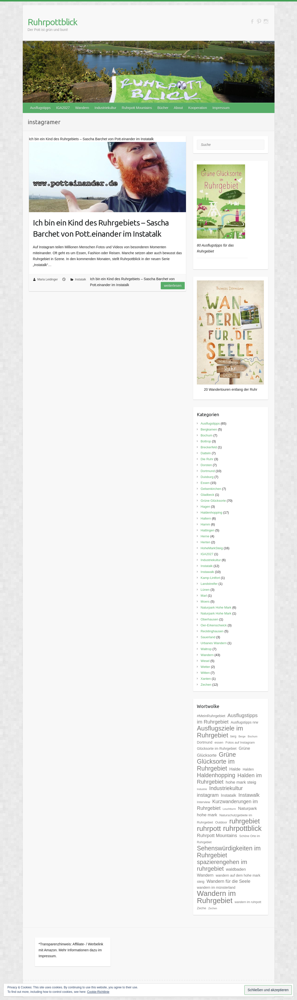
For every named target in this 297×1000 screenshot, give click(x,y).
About (178, 108)
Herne (205, 536)
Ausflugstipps (40, 108)
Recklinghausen (212, 631)
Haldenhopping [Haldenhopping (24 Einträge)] (216, 775)
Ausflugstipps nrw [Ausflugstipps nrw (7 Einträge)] (244, 722)
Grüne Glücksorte (213, 500)
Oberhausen (209, 619)
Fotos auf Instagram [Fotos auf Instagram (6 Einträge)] (240, 742)
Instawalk (207, 572)
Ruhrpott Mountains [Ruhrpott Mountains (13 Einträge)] (217, 835)
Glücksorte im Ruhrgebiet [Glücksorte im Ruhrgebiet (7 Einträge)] (216, 748)
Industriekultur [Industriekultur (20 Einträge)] (226, 788)
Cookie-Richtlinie (98, 992)
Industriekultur (105, 108)
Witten (205, 673)
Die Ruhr (207, 459)
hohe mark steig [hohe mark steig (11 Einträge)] (241, 782)
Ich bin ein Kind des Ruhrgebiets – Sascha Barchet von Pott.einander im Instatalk (101, 228)
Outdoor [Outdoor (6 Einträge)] (221, 822)
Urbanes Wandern (214, 643)
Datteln (206, 453)
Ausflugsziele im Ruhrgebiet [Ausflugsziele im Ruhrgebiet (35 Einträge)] (220, 732)
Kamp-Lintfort (210, 578)
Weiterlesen (173, 286)
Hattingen (207, 530)
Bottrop (206, 441)
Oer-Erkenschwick (214, 625)
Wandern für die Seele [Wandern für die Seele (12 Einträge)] (228, 881)
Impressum (220, 108)
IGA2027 (63, 108)
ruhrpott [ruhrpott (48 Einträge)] (209, 828)
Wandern (82, 108)
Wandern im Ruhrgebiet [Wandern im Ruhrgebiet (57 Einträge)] (216, 897)
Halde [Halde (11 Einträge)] (234, 769)
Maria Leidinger (47, 279)
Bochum (206, 435)
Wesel (205, 661)
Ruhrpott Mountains (137, 108)
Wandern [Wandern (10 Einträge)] (205, 875)
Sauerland (208, 637)
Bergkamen (209, 429)
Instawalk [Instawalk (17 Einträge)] (249, 795)
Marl (204, 595)
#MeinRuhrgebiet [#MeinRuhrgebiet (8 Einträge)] (211, 716)
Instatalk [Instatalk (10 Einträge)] (228, 795)
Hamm (205, 524)
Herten (205, 542)
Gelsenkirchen (211, 489)
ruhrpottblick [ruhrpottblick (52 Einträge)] (242, 828)
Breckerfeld (209, 447)
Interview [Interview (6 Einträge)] (203, 802)
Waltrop (206, 649)
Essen (205, 483)
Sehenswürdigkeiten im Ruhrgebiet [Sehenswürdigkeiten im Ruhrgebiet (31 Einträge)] (229, 852)
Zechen (206, 684)
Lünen (205, 589)
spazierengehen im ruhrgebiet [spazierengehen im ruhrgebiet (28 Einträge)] (222, 865)
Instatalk (80, 279)
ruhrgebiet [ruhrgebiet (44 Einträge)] (244, 821)
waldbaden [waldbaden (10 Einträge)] (236, 869)
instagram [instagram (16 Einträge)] (208, 795)
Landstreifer (209, 584)
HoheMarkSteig (212, 548)
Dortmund (208, 471)
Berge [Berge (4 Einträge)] (241, 736)
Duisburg (207, 477)
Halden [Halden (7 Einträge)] (248, 769)
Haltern (206, 518)
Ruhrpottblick (52, 22)
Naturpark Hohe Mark (216, 607)
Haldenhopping (211, 512)
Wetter (205, 667)
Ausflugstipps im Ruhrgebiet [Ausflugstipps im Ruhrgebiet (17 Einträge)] (227, 718)
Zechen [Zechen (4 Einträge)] (212, 908)
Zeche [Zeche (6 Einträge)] (201, 908)
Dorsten (206, 465)
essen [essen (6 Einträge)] (218, 742)
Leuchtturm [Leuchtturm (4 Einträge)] (229, 808)
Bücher (162, 108)
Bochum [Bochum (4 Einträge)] (252, 736)
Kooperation (197, 108)
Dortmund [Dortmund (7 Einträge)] (204, 742)
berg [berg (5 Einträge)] (233, 736)
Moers (205, 601)
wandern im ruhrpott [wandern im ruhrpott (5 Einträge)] (248, 902)
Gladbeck (207, 495)
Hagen (205, 506)
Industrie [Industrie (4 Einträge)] (202, 789)
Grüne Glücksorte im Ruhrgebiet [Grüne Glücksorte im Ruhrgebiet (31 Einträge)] (216, 761)
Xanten (206, 679)
